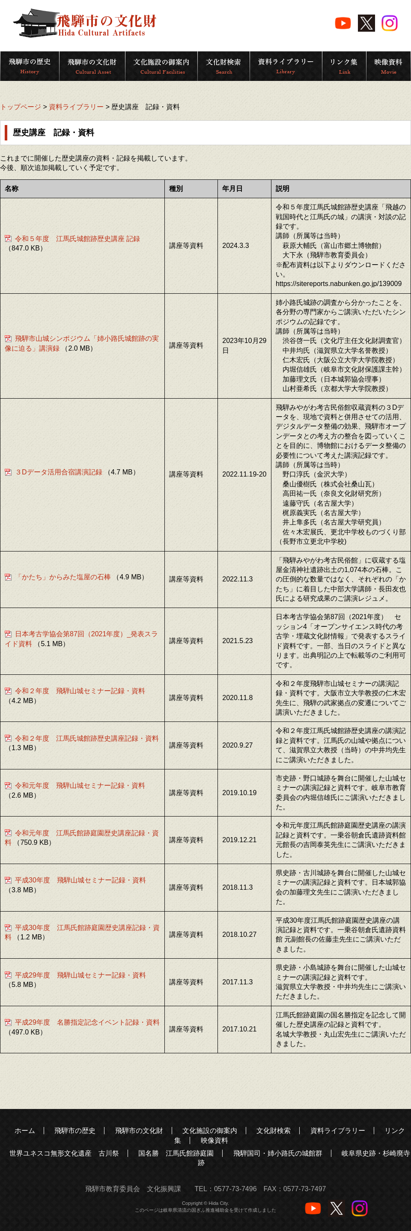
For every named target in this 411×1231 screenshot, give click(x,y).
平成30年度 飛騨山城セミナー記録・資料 (80, 880)
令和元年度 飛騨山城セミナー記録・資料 (80, 785)
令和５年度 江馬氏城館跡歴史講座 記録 (77, 238)
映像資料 (214, 1140)
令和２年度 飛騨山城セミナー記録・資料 (80, 690)
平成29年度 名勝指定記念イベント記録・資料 (87, 1022)
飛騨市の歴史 (74, 1130)
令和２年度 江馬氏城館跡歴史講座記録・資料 (87, 738)
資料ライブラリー (76, 106)
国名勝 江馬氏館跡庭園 (176, 1153)
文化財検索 (273, 1130)
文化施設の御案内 (209, 1130)
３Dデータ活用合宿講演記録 (58, 472)
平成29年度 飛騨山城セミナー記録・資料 (80, 975)
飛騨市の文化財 (139, 1130)
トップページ (20, 106)
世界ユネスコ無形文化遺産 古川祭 (64, 1153)
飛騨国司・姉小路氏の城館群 (277, 1153)
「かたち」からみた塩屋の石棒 (63, 577)
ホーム (25, 1130)
